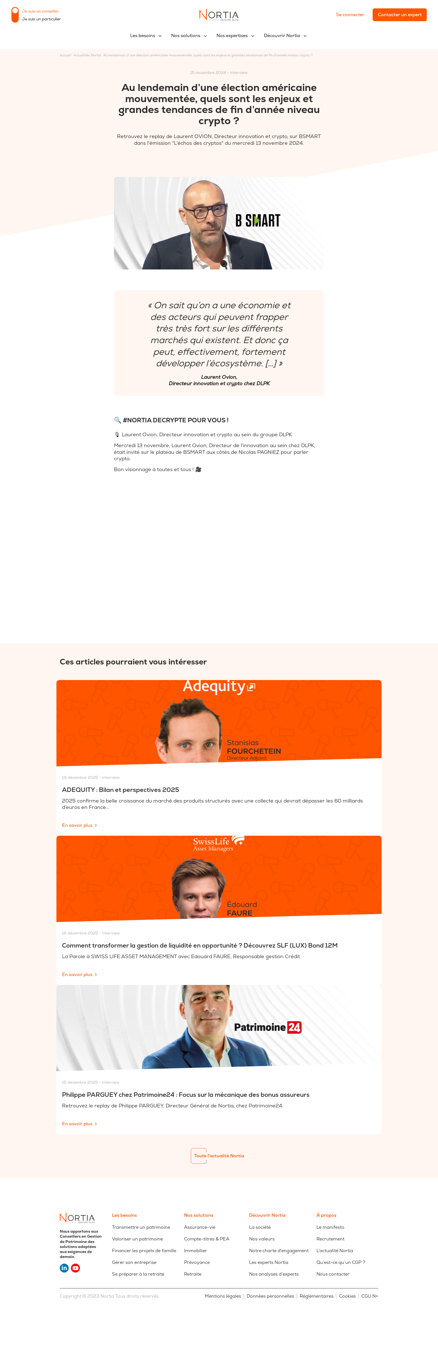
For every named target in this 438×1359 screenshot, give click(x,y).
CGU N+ (369, 1296)
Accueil (65, 55)
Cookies (347, 1296)
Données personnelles (270, 1296)
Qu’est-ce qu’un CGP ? (340, 1262)
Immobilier (195, 1251)
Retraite (192, 1274)
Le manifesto (330, 1227)
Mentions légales (223, 1296)
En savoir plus (77, 825)
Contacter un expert (400, 15)
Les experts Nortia (268, 1262)
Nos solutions (185, 35)
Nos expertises (232, 35)
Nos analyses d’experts (274, 1274)
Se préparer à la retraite (138, 1274)
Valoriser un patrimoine (137, 1239)
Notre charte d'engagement (279, 1251)
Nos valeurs (262, 1239)
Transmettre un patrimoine (141, 1227)
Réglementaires (317, 1296)
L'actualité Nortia (334, 1251)
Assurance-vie (199, 1227)
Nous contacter (332, 1274)
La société (260, 1227)
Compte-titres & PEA (206, 1239)
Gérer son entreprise (134, 1262)
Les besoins (142, 35)
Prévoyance (197, 1262)
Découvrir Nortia (282, 35)
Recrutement (330, 1239)
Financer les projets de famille (144, 1251)
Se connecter (350, 15)
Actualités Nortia (87, 55)
